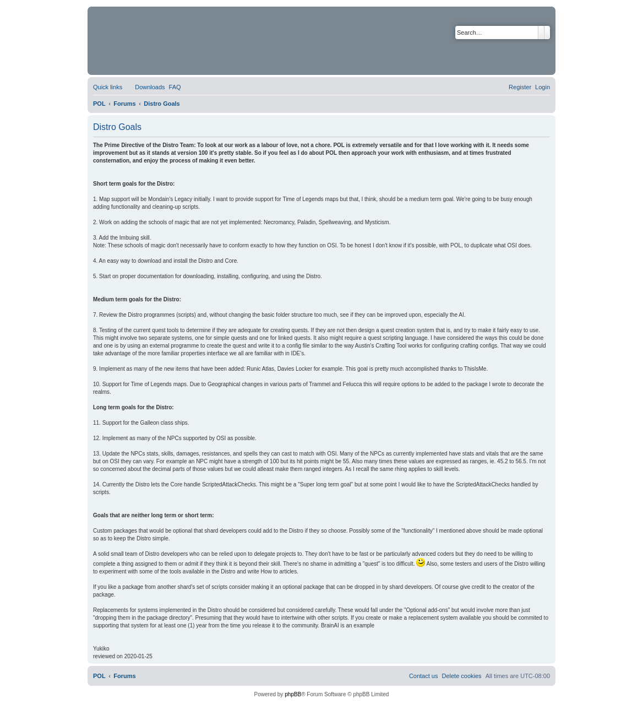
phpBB (293, 694)
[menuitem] (145, 87)
